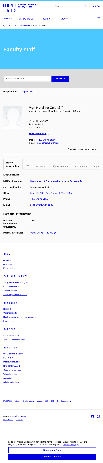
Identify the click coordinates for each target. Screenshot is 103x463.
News (6, 253)
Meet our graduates (11, 362)
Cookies (19, 419)
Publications (80, 166)
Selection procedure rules (14, 339)
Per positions (10, 91)
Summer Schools (10, 290)
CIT (52, 401)
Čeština (95, 6)
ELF (46, 401)
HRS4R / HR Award (11, 366)
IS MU (51, 233)
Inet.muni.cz (66, 401)
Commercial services (12, 370)
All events (7, 260)
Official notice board (11, 382)
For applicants (15, 276)
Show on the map (39, 134)
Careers (9, 329)
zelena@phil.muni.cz (47, 143)
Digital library (28, 401)
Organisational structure (13, 354)
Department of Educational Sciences (49, 181)
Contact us (7, 378)
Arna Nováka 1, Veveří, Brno (59, 193)
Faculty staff (8, 358)
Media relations (9, 268)
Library (18, 401)
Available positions (11, 335)
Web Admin (8, 419)
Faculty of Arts (77, 181)
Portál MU (36, 233)
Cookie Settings (71, 447)
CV (27, 166)
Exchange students (11, 286)
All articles (7, 264)
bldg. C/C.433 (37, 193)
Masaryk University (18, 416)
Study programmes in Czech (15, 295)
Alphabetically (29, 91)
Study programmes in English (15, 282)
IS (57, 401)
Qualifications (60, 166)
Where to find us (10, 374)
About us (10, 347)
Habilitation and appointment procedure (19, 317)
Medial (39, 401)
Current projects (10, 313)
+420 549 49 (46, 140)
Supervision (41, 166)
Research (10, 302)
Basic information (13, 164)
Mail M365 (7, 401)
